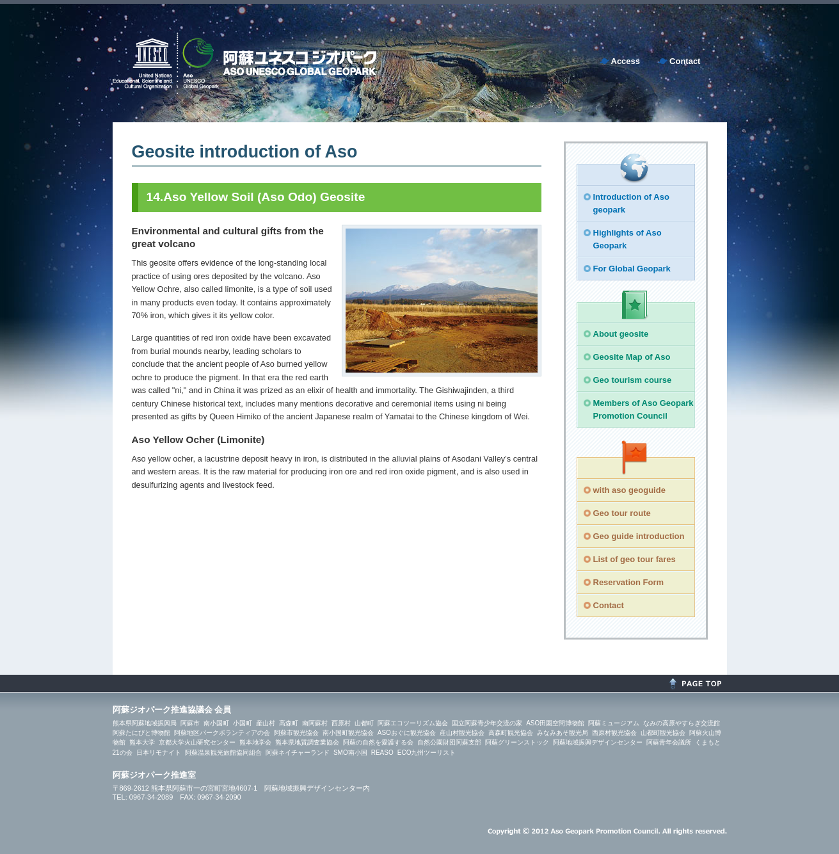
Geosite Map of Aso (632, 357)
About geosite (621, 334)
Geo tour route (622, 513)
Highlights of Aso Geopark (627, 239)
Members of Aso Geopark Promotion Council (643, 409)
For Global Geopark (632, 268)
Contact (684, 61)
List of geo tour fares (634, 559)
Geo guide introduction (639, 536)
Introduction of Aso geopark (631, 203)
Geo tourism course (632, 380)
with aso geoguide (629, 490)
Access (626, 61)
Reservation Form (628, 582)
